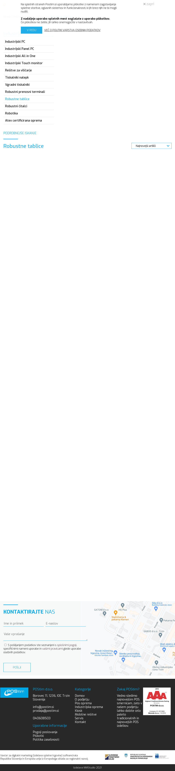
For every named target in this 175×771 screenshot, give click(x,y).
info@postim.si (43, 707)
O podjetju (82, 699)
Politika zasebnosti (46, 740)
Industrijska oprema (89, 707)
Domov (80, 696)
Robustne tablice (17, 99)
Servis (79, 718)
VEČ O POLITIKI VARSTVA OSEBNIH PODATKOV (72, 30)
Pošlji (17, 667)
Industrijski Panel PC (19, 49)
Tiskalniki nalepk (17, 77)
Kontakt (80, 722)
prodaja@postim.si (46, 711)
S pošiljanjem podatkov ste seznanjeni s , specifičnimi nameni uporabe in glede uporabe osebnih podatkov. (42, 648)
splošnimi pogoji (66, 645)
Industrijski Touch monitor (24, 63)
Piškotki (38, 736)
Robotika (11, 113)
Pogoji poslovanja (45, 732)
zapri (148, 4)
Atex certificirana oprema (23, 120)
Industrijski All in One (20, 56)
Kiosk (78, 711)
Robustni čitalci (16, 106)
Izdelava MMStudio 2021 (87, 767)
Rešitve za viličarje (18, 70)
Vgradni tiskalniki (17, 85)
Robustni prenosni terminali (25, 92)
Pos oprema (83, 703)
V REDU (31, 30)
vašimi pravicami (52, 648)
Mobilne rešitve (86, 714)
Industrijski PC (15, 42)
